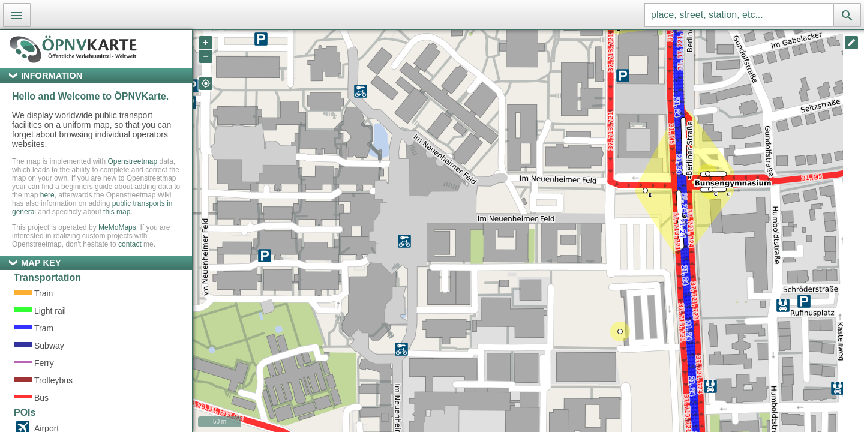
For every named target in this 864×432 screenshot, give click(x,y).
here (47, 195)
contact (130, 244)
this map (116, 212)
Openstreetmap (132, 161)
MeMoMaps (117, 227)
